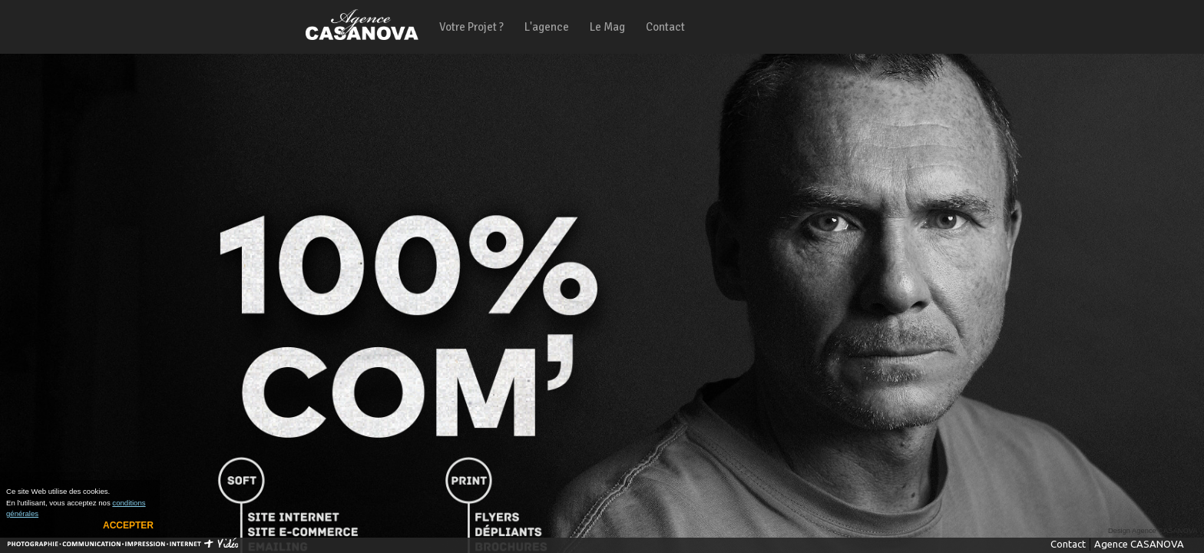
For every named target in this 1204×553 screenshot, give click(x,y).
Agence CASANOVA (1139, 543)
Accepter (128, 525)
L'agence (546, 27)
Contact (665, 27)
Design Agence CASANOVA (1153, 531)
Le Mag (607, 27)
